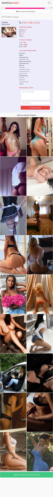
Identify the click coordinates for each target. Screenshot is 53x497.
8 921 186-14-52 (31, 22)
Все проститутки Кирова (25, 11)
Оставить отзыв (35, 107)
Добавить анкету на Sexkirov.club (27, 475)
